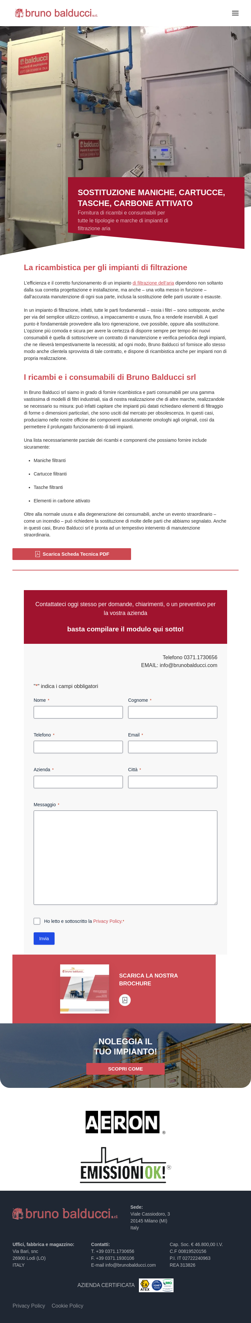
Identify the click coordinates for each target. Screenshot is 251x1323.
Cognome (139, 700)
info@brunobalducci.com (188, 665)
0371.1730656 (200, 657)
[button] (235, 13)
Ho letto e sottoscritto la (84, 921)
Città (134, 770)
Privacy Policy (28, 1306)
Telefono (44, 735)
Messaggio (46, 805)
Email (135, 735)
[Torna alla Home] (56, 13)
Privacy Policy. (108, 921)
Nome (41, 700)
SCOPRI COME (125, 1068)
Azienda (44, 770)
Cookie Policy (67, 1306)
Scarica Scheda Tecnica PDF (71, 554)
